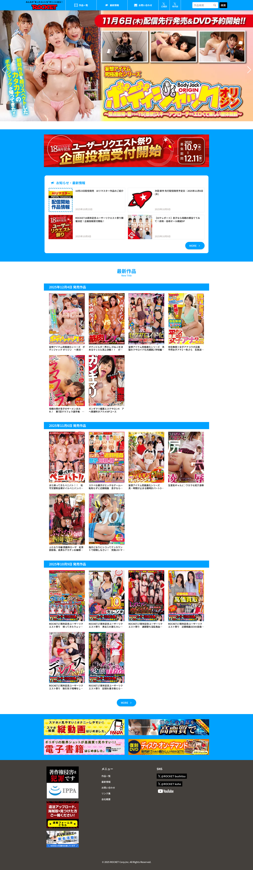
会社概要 (106, 799)
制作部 (175, 5)
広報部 (164, 5)
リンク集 (106, 793)
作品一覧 (83, 5)
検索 (223, 5)
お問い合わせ (145, 5)
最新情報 (114, 5)
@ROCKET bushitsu (172, 776)
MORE (195, 246)
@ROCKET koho (169, 784)
